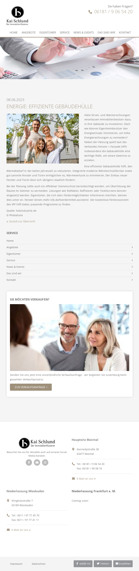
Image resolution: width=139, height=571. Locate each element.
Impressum (16, 563)
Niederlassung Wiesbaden (26, 491)
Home (14, 32)
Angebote (29, 32)
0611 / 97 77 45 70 (28, 515)
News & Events (83, 32)
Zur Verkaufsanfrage (30, 387)
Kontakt (125, 32)
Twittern (102, 563)
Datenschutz (38, 563)
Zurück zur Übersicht (22, 221)
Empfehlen (123, 563)
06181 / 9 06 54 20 (111, 11)
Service (65, 32)
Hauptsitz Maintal (85, 440)
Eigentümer (47, 32)
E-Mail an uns (82, 478)
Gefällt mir (83, 563)
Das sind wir (106, 32)
